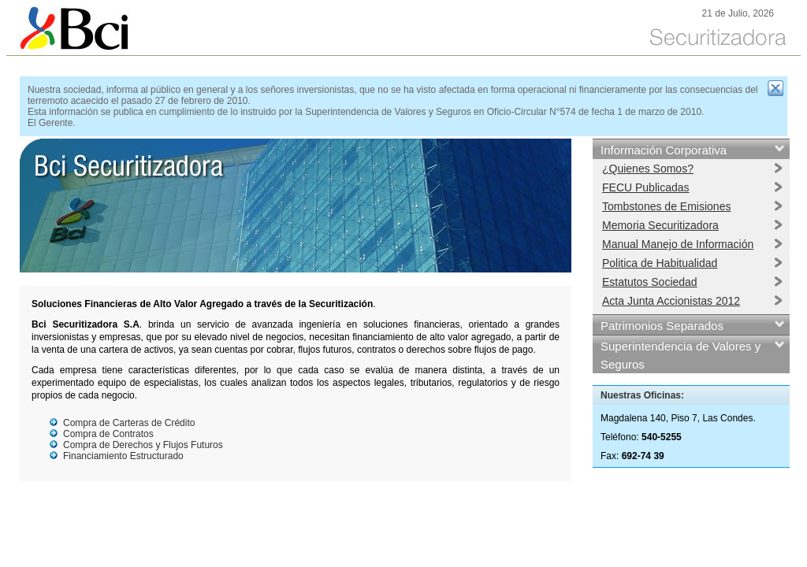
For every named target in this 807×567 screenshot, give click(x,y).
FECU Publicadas (646, 187)
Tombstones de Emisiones (666, 206)
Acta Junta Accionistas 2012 (671, 301)
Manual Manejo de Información (677, 244)
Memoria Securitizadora (660, 225)
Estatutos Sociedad (649, 282)
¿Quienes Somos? (648, 168)
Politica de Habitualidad (659, 263)
